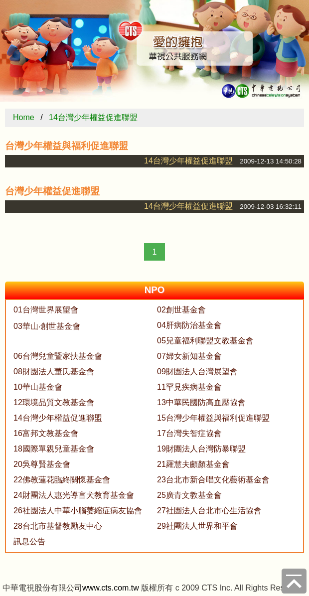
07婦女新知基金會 (189, 356)
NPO (154, 290)
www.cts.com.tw (110, 588)
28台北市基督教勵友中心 (57, 526)
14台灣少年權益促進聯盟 (93, 117)
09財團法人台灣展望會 (197, 371)
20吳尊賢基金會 (41, 464)
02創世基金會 (181, 309)
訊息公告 (29, 541)
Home (23, 117)
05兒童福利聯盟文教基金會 (205, 340)
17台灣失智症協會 (189, 433)
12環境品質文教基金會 (53, 402)
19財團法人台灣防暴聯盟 (201, 449)
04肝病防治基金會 (189, 325)
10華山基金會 (37, 387)
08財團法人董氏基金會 (53, 371)
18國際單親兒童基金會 (53, 449)
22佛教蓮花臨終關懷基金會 (61, 479)
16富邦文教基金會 (45, 433)
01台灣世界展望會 (45, 309)
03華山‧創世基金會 (46, 326)
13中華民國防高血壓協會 (201, 402)
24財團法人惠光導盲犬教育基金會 (73, 495)
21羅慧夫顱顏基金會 (193, 464)
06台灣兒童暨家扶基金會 (57, 356)
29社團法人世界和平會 (197, 526)
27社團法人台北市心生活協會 (209, 510)
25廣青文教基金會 (189, 495)
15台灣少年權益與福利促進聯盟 (213, 418)
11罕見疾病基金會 (189, 387)
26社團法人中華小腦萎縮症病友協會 (77, 510)
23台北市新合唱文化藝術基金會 (213, 479)
